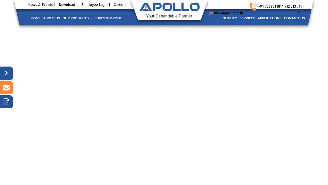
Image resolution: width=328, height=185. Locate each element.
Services (241, 18)
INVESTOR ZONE (117, 18)
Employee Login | (95, 5)
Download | (68, 5)
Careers (120, 5)
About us (55, 18)
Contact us (293, 18)
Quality (221, 18)
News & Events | (41, 5)
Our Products (84, 18)
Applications (266, 18)
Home (37, 18)
